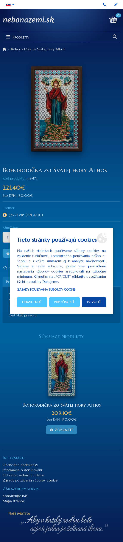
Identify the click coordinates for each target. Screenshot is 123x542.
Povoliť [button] (94, 302)
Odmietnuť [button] (32, 302)
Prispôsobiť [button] (64, 302)
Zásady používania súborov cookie (46, 289)
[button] (10, 4)
